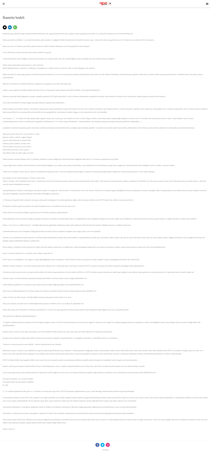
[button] (5, 27)
